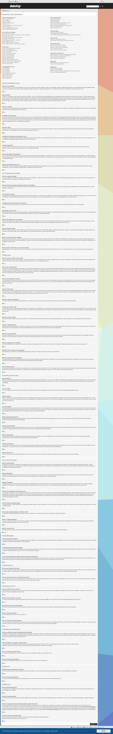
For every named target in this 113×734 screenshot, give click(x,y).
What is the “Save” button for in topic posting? (11, 60)
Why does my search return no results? (58, 46)
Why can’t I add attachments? (8, 57)
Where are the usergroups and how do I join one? (60, 22)
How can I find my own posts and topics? (58, 50)
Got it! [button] (103, 731)
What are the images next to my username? (11, 40)
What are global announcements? (9, 73)
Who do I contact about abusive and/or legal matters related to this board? (65, 70)
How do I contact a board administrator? (58, 72)
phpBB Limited (39, 688)
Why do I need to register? (7, 18)
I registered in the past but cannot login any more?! (12, 25)
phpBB (43, 213)
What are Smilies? (6, 70)
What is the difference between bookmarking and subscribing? (63, 54)
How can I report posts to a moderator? (10, 59)
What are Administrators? (55, 18)
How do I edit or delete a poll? (8, 54)
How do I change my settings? (8, 33)
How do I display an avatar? (8, 41)
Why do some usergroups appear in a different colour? (61, 25)
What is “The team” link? (55, 27)
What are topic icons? (6, 78)
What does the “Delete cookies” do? (9, 29)
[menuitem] (16, 1)
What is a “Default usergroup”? (56, 26)
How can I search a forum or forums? (57, 44)
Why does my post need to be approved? (10, 62)
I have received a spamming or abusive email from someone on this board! (65, 34)
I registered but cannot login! (8, 22)
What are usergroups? (54, 21)
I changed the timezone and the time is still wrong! (12, 37)
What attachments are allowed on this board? (59, 62)
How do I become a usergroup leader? (58, 24)
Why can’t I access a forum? (8, 55)
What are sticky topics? (7, 75)
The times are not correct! (7, 36)
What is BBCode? (5, 67)
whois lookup (5, 706)
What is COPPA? (5, 20)
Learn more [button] (54, 731)
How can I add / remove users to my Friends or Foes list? (62, 40)
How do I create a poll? (7, 52)
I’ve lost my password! (6, 26)
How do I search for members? (56, 48)
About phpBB (5, 690)
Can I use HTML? (5, 69)
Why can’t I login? (5, 24)
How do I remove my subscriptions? (57, 58)
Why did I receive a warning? (8, 58)
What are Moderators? (54, 20)
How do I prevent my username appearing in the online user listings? (16, 34)
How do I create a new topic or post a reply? (11, 48)
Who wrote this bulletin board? (56, 68)
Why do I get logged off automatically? (10, 27)
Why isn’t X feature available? (56, 69)
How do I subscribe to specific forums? (58, 56)
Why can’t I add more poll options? (9, 53)
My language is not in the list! (8, 38)
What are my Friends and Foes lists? (57, 39)
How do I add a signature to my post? (9, 50)
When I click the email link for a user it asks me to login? (13, 43)
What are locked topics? (7, 76)
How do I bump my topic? (7, 63)
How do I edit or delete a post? (8, 49)
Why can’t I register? (6, 21)
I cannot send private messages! (56, 32)
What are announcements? (7, 74)
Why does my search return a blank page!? (59, 47)
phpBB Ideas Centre (62, 697)
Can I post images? (6, 71)
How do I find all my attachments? (57, 63)
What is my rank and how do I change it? (10, 42)
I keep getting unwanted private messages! (59, 33)
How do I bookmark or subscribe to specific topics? (60, 55)
